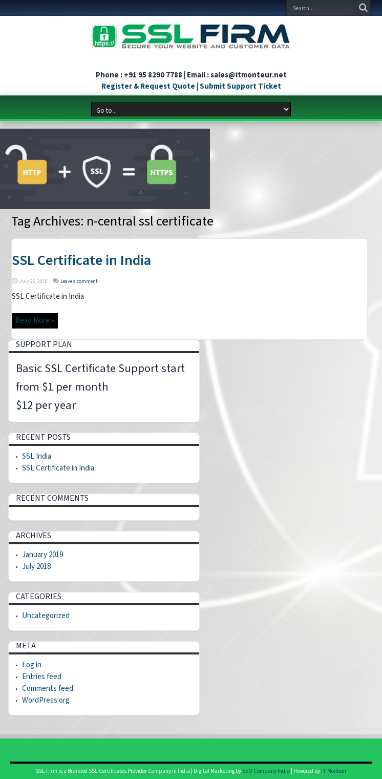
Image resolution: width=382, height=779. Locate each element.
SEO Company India (266, 771)
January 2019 (42, 554)
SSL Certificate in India (81, 260)
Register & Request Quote (148, 86)
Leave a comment (79, 281)
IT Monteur (334, 771)
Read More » (34, 320)
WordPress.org (46, 700)
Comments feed (47, 688)
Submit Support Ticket (240, 86)
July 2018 (36, 566)
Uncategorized (46, 615)
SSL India (36, 456)
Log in (31, 665)
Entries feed (41, 676)
